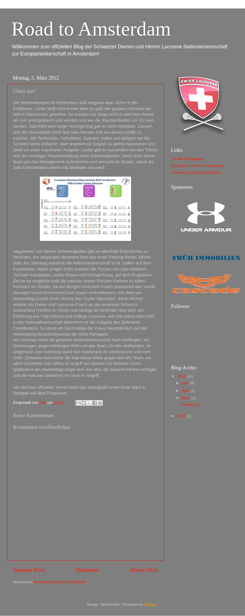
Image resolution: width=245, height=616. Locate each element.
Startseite (87, 570)
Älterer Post (144, 570)
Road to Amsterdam (91, 29)
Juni (185, 383)
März (186, 398)
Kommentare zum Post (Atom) (59, 582)
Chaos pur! (190, 404)
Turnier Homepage (187, 159)
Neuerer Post (28, 570)
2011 (182, 416)
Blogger (150, 604)
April (185, 390)
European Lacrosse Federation (197, 166)
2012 (182, 376)
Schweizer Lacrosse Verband (196, 172)
